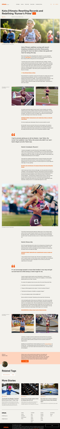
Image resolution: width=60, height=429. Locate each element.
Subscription (23, 415)
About (32, 414)
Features (22, 414)
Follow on (25, 361)
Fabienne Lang (21, 16)
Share (34, 13)
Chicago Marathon (48, 343)
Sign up (57, 4)
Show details (14, 427)
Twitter (42, 417)
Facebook (42, 414)
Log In (51, 415)
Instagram (42, 415)
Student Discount (23, 417)
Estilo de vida (27, 4)
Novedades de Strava (39, 4)
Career (32, 415)
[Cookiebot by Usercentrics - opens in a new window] (6, 427)
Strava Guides (32, 4)
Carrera (13, 374)
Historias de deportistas (6, 374)
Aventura (22, 4)
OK (52, 420)
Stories (32, 417)
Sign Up (51, 414)
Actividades (18, 4)
